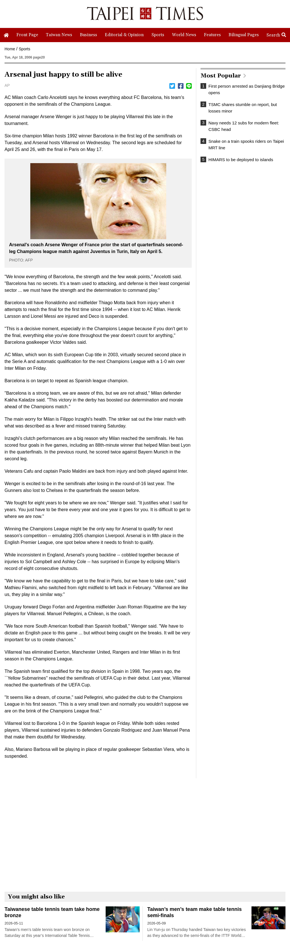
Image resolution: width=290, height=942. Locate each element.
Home (10, 49)
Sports (24, 49)
